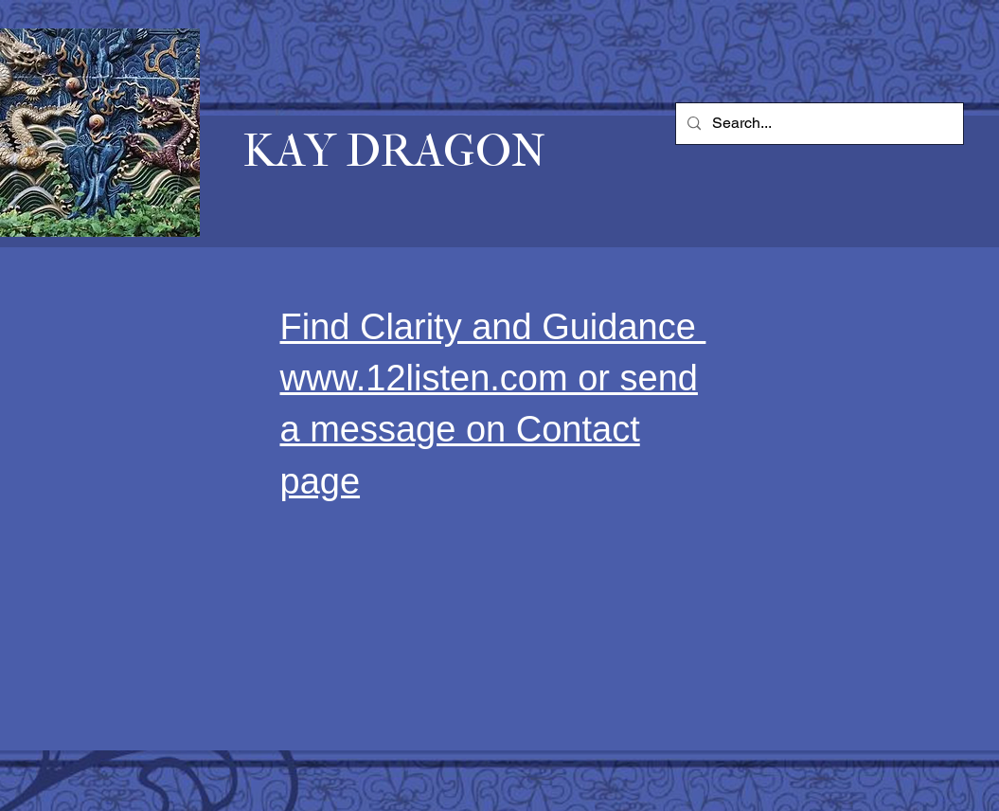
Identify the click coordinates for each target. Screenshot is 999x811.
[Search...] (817, 123)
